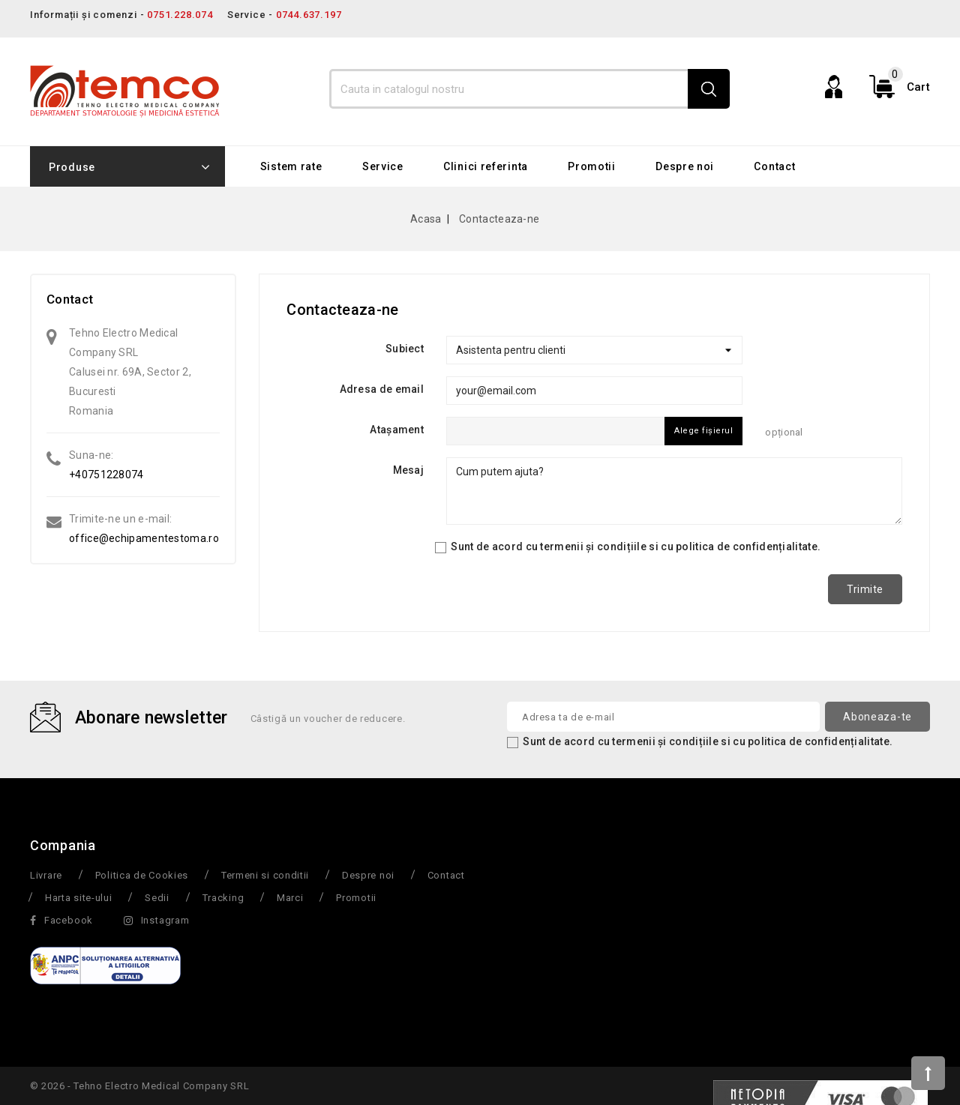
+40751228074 (106, 475)
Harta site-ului (78, 897)
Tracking (223, 897)
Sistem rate (291, 166)
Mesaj (408, 470)
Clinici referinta (485, 166)
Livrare (46, 875)
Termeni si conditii (265, 875)
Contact (774, 166)
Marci (290, 897)
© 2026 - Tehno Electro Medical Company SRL (139, 1086)
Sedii (157, 897)
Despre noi (685, 166)
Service (383, 166)
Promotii (592, 166)
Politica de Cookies (141, 875)
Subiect (405, 349)
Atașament (397, 430)
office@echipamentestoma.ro (144, 538)
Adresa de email (382, 389)
